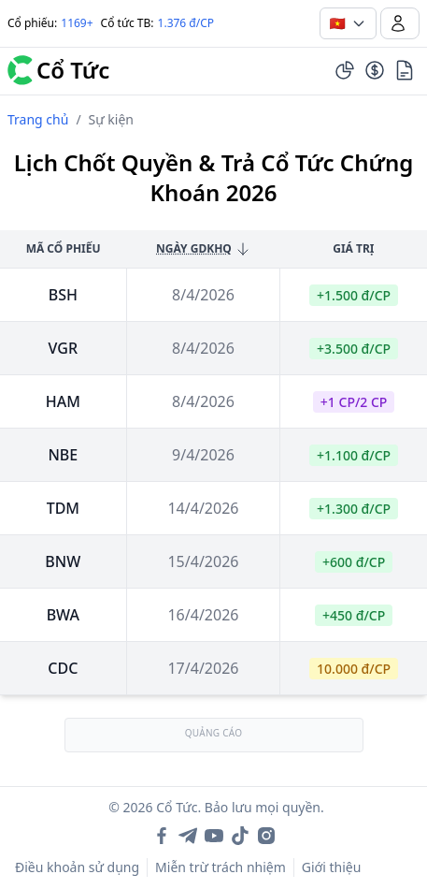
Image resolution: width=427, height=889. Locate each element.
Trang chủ (37, 119)
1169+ (77, 23)
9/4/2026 (203, 454)
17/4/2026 (202, 668)
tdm (63, 508)
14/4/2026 (202, 508)
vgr (63, 348)
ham (63, 401)
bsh (63, 294)
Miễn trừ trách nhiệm (220, 867)
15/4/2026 (202, 561)
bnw (62, 561)
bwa (63, 615)
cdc (63, 668)
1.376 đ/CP (186, 23)
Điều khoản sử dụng (77, 867)
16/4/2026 (202, 615)
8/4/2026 (203, 294)
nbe (63, 454)
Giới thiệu (332, 867)
